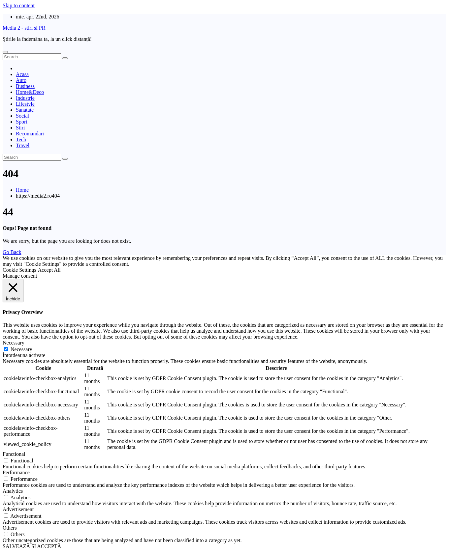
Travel (22, 145)
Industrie (25, 98)
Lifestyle (25, 104)
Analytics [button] (13, 491)
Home (22, 190)
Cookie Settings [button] (19, 270)
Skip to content (19, 5)
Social (22, 116)
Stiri (20, 127)
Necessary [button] (13, 342)
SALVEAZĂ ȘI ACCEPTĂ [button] (32, 546)
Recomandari (30, 133)
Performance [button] (16, 472)
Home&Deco (30, 92)
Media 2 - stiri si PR (24, 28)
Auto (21, 80)
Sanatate (25, 110)
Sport (21, 121)
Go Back (12, 252)
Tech (21, 139)
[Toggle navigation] (5, 52)
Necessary (21, 349)
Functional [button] (14, 454)
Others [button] (10, 528)
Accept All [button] (49, 270)
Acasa (22, 74)
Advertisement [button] (18, 509)
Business (25, 86)
